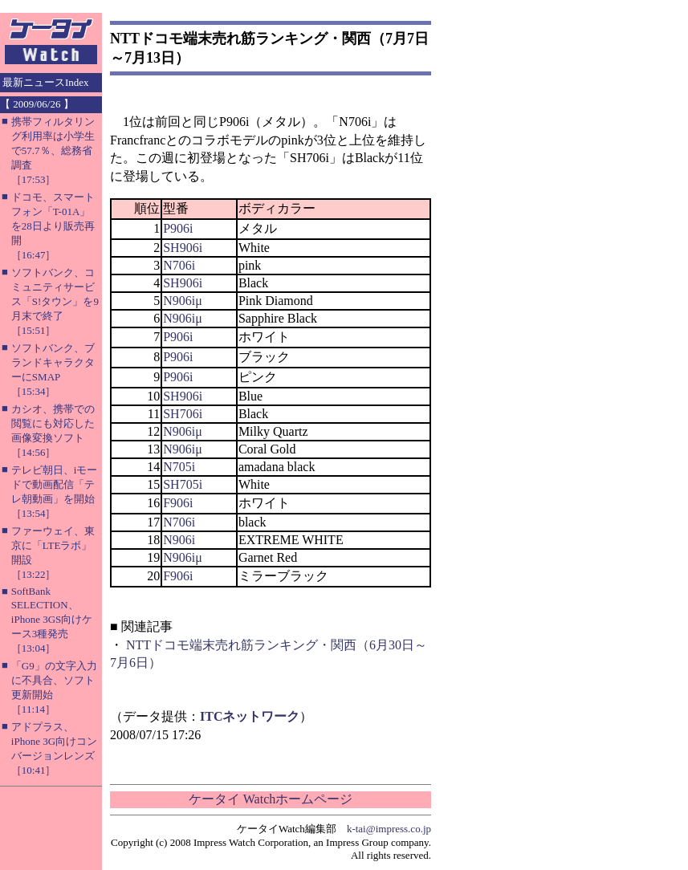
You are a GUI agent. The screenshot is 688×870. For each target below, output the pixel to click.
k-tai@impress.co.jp (389, 829)
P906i (178, 228)
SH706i (182, 414)
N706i (179, 265)
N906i (179, 540)
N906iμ (182, 300)
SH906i (182, 247)
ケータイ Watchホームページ (270, 799)
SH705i (182, 484)
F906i (178, 503)
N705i (179, 467)
